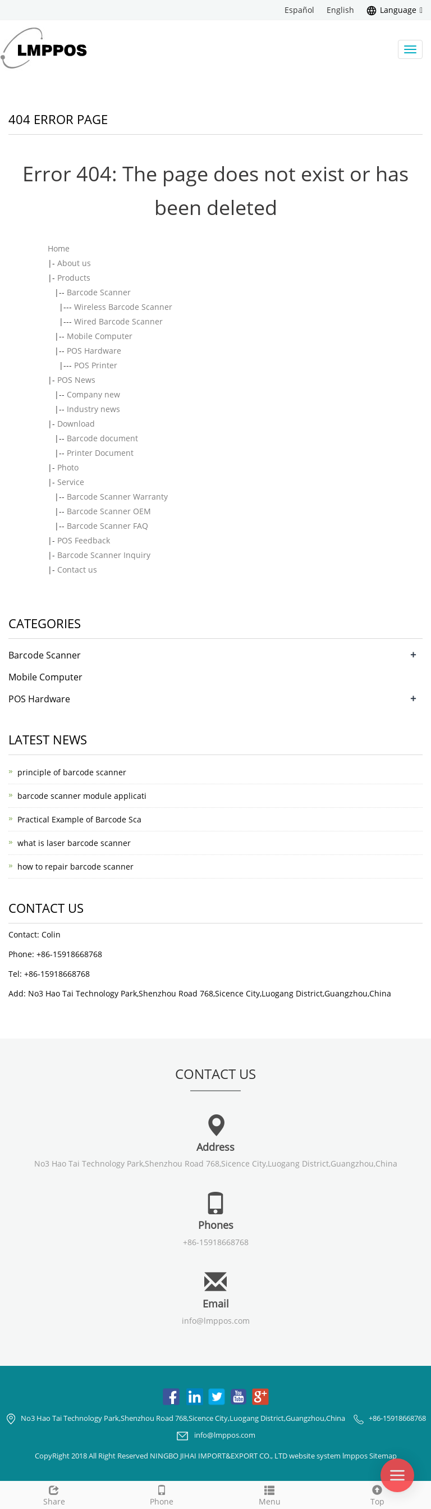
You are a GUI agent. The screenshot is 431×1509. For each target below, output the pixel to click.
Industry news (93, 409)
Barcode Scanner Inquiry (103, 555)
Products (73, 277)
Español (299, 9)
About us (74, 263)
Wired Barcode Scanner (118, 321)
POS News (76, 379)
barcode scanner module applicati (81, 795)
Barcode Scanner (99, 292)
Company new (93, 394)
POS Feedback (83, 540)
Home (59, 248)
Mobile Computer (99, 336)
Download (76, 423)
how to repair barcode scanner (75, 866)
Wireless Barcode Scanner (123, 306)
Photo (68, 467)
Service (70, 482)
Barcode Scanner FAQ (107, 525)
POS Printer (95, 365)
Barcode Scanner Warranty (117, 496)
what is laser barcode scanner (74, 843)
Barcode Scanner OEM (109, 511)
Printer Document (100, 452)
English (340, 9)
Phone (162, 1494)
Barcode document (102, 438)
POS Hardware (94, 350)
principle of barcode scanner (71, 772)
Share (54, 1494)
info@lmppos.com (216, 1320)
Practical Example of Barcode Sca (79, 819)
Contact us (77, 569)
